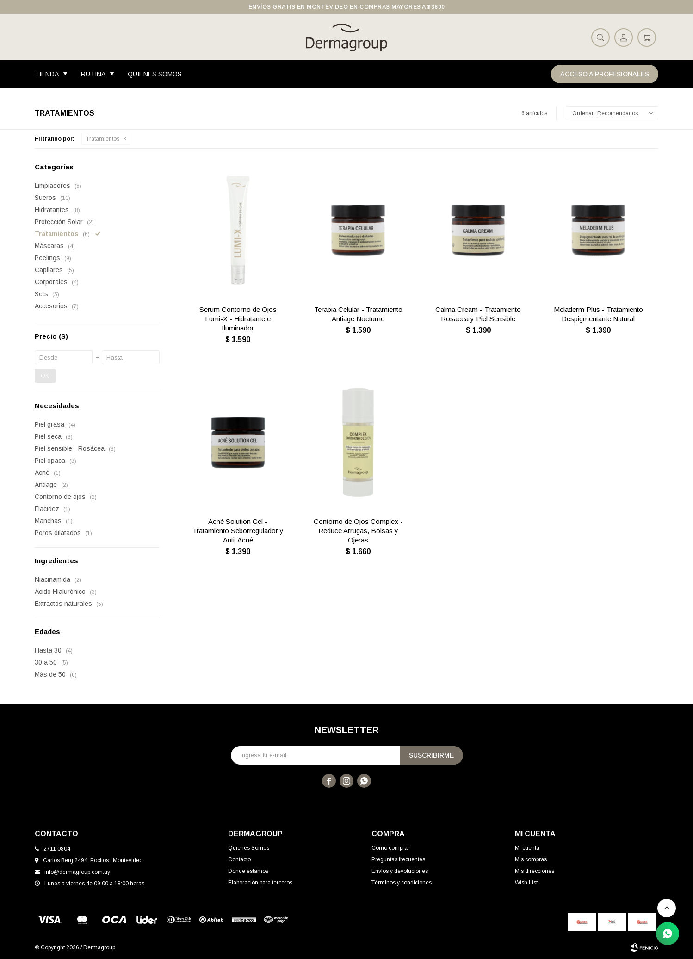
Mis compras (531, 859)
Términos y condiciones (401, 882)
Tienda (47, 74)
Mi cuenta (527, 848)
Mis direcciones (534, 871)
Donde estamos (248, 871)
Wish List (526, 882)
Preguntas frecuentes (398, 859)
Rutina (93, 74)
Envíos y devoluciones (399, 871)
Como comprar (390, 848)
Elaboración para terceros (260, 882)
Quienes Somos (155, 74)
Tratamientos (102, 139)
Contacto (239, 859)
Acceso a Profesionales (604, 74)
